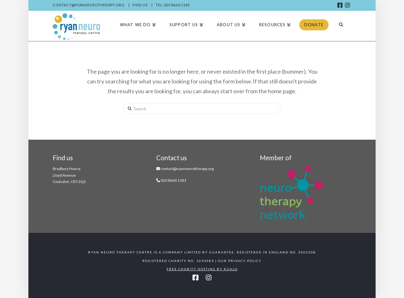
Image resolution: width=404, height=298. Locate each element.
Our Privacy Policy (240, 261)
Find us (140, 5)
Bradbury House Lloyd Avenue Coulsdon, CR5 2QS (69, 175)
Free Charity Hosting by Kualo (202, 269)
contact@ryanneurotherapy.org (89, 5)
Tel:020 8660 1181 (173, 5)
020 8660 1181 (173, 180)
